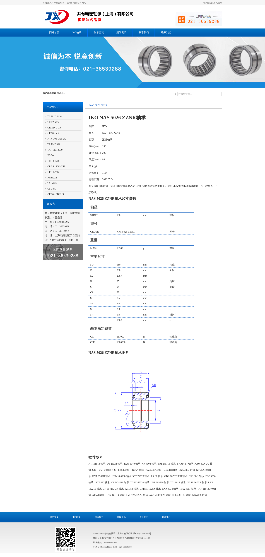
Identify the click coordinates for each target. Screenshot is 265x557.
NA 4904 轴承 (149, 463)
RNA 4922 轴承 (187, 470)
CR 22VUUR (54, 127)
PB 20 (50, 155)
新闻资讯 (121, 32)
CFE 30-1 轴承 (196, 476)
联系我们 (166, 32)
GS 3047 (51, 188)
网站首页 (54, 32)
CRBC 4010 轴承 (120, 482)
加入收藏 (217, 2)
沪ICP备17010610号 (142, 533)
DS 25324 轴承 (114, 463)
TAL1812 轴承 (178, 482)
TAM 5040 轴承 (132, 463)
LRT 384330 (53, 161)
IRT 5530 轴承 (102, 482)
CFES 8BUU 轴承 (181, 495)
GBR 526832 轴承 (101, 470)
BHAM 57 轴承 (185, 463)
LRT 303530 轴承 (160, 482)
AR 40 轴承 (98, 495)
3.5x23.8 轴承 (170, 470)
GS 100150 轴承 (120, 470)
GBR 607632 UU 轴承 (175, 476)
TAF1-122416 (54, 116)
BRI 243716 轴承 (167, 463)
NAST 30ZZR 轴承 (197, 482)
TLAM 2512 (53, 144)
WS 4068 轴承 (199, 495)
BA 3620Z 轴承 (153, 470)
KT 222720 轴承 (141, 476)
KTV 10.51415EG (56, 138)
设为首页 (207, 2)
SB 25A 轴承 (137, 470)
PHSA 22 (52, 177)
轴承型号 (99, 517)
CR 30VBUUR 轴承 (113, 488)
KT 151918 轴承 (96, 463)
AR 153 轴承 (131, 488)
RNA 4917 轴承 (188, 488)
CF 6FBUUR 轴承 (115, 495)
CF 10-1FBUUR (55, 194)
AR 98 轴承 (157, 476)
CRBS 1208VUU (56, 166)
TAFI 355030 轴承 (140, 482)
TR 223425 (53, 122)
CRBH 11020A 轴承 (150, 488)
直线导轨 (61, 93)
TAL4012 (52, 183)
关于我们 (144, 32)
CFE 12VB (53, 172)
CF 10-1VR (53, 133)
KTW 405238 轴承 (121, 476)
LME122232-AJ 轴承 (137, 495)
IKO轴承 (76, 32)
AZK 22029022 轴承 (160, 495)
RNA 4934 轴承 (170, 488)
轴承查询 (99, 32)
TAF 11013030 (54, 150)
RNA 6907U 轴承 (101, 476)
